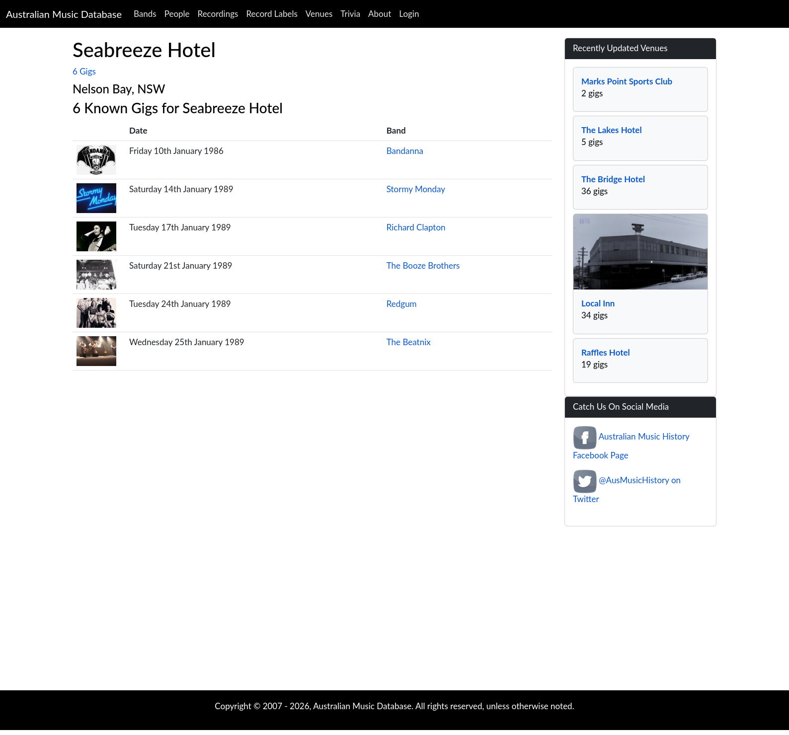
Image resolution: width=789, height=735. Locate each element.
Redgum (402, 303)
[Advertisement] (394, 610)
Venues (319, 13)
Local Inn (598, 303)
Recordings (218, 13)
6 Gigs (84, 71)
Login (409, 13)
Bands (145, 13)
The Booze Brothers (423, 265)
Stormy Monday (416, 189)
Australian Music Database (64, 14)
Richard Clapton (416, 227)
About (379, 13)
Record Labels (271, 13)
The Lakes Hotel (611, 130)
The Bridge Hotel (613, 179)
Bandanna (405, 151)
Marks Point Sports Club (626, 81)
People (177, 13)
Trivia (350, 13)
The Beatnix (409, 342)
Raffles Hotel (605, 352)
